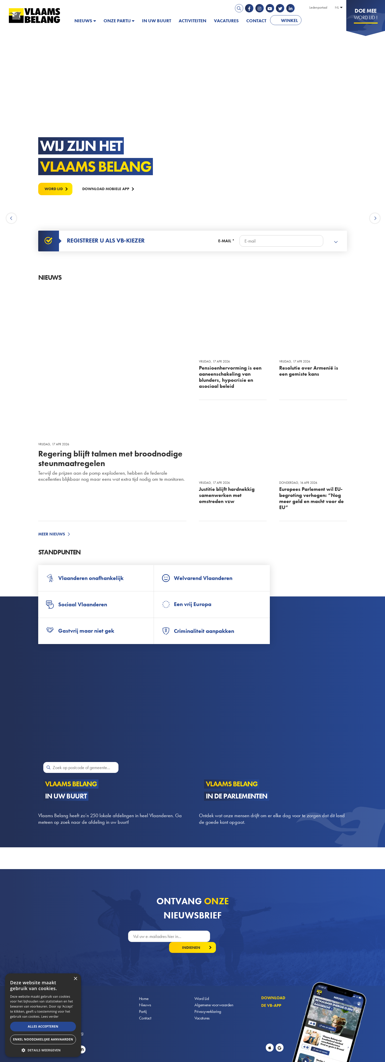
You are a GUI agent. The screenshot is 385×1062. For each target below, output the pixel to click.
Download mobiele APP (110, 188)
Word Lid (201, 989)
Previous (12, 218)
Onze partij (117, 21)
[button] (43, 1050)
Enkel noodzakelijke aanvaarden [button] (43, 1039)
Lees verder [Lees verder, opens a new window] (50, 1016)
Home (144, 989)
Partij (143, 1002)
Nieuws (83, 21)
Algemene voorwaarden (214, 995)
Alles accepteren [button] (43, 1026)
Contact (256, 21)
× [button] (75, 979)
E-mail (224, 241)
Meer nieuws (51, 534)
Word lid (55, 188)
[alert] (43, 1015)
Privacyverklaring (208, 1002)
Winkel (289, 20)
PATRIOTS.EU (321, 21)
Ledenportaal (318, 7)
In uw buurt (156, 21)
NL (337, 7)
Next (374, 218)
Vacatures (226, 21)
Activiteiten (192, 21)
